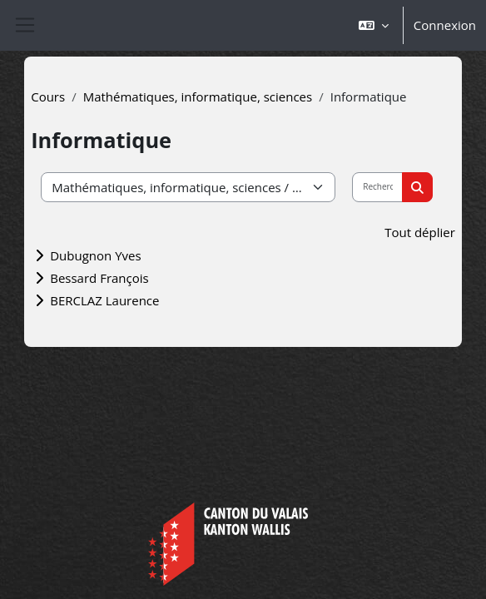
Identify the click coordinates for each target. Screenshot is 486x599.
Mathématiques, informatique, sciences (198, 96)
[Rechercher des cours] (378, 187)
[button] (373, 25)
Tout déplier (419, 232)
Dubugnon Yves (95, 255)
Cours (48, 96)
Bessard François (99, 278)
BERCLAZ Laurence (104, 300)
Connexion (445, 25)
